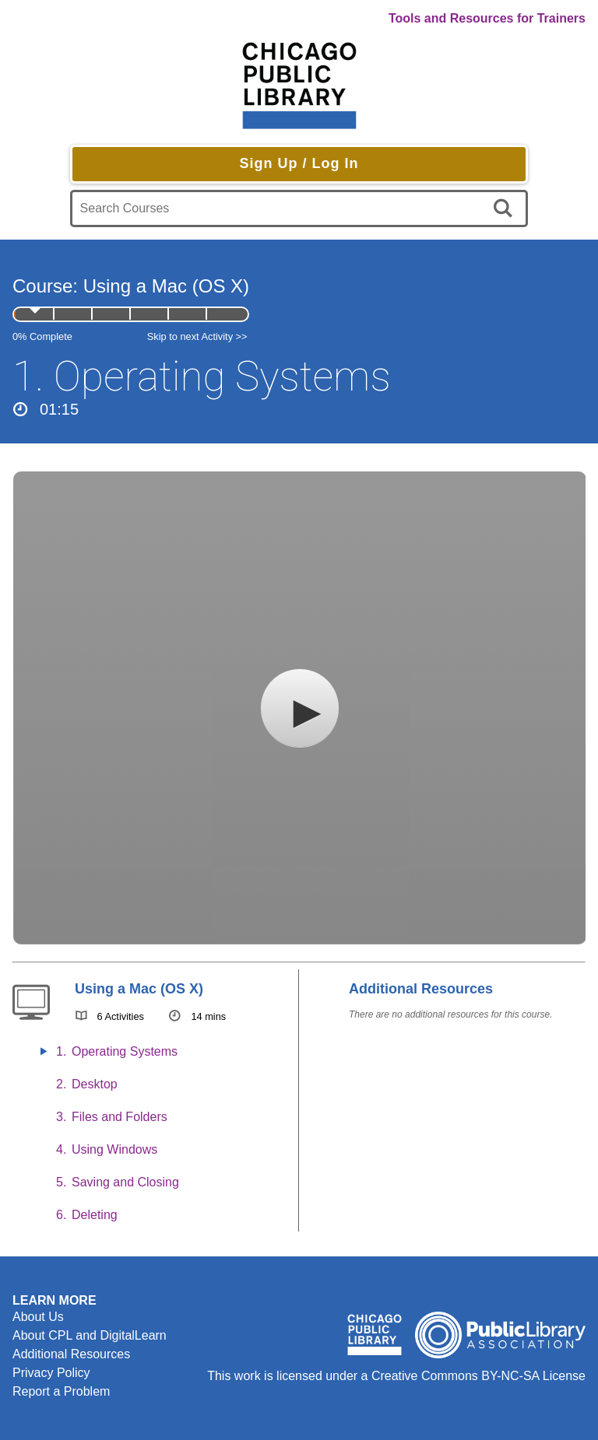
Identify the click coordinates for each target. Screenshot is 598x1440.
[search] (506, 208)
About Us (38, 1316)
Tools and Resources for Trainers (487, 18)
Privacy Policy (51, 1372)
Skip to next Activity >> (197, 336)
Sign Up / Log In (298, 163)
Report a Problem (61, 1391)
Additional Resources (71, 1354)
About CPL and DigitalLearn (89, 1335)
